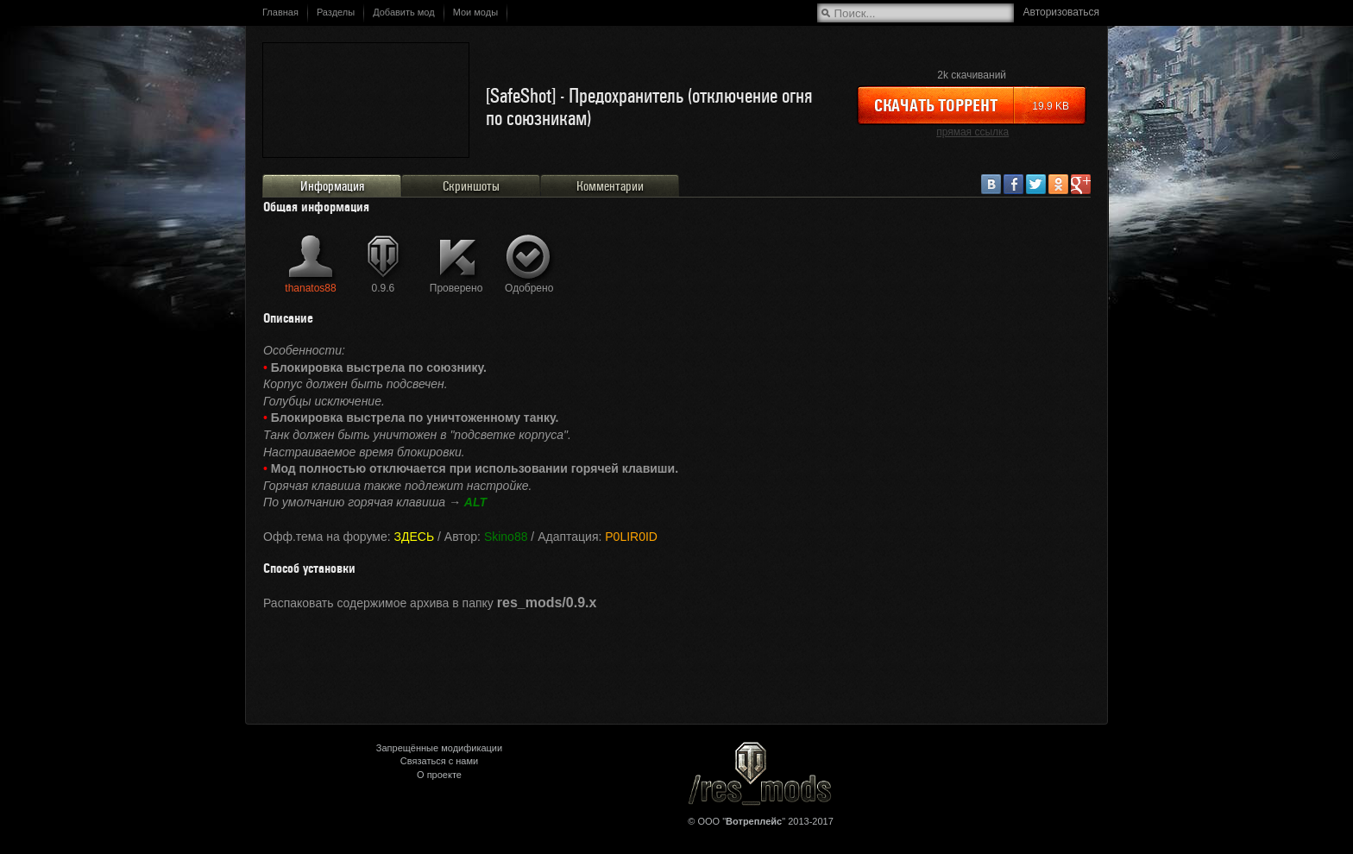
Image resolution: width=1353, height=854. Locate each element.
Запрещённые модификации (439, 748)
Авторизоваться (1061, 12)
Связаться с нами (439, 761)
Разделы (336, 12)
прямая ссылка (972, 132)
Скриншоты (471, 186)
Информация (332, 186)
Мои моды (475, 12)
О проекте (439, 774)
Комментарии (610, 186)
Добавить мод (404, 12)
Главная (280, 12)
